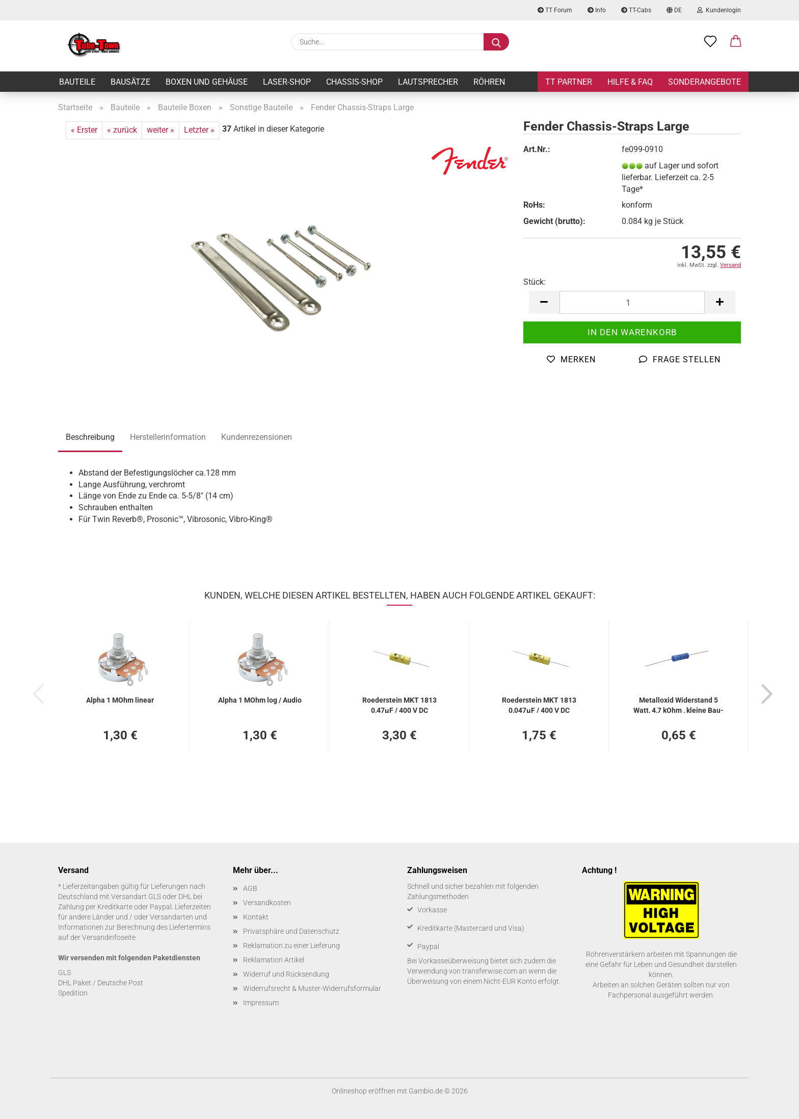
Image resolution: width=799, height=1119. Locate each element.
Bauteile (77, 82)
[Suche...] (496, 42)
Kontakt (256, 917)
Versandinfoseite (109, 937)
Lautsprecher (428, 82)
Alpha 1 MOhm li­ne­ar (120, 700)
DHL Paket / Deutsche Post (100, 983)
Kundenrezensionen (256, 437)
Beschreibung (90, 437)
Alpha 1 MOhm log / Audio (260, 700)
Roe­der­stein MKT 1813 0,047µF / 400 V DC (539, 704)
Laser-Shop (287, 82)
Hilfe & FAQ (630, 82)
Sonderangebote (704, 82)
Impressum (261, 1003)
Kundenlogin (719, 10)
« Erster (84, 130)
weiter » (160, 130)
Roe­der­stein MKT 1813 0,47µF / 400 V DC (399, 704)
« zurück (122, 130)
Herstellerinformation (168, 437)
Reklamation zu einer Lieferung (291, 945)
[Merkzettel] (710, 41)
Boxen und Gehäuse (207, 82)
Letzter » (199, 130)
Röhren (489, 82)
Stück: (534, 282)
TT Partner (568, 82)
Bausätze (130, 82)
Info (597, 10)
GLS (64, 972)
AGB (250, 888)
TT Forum (555, 10)
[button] (736, 41)
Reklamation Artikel (273, 960)
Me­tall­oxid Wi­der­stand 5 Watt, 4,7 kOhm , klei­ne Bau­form (678, 704)
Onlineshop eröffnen (363, 1091)
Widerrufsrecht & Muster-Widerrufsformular (312, 988)
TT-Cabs (636, 10)
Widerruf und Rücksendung (286, 974)
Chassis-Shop (354, 82)
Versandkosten (267, 903)
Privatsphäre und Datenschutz (291, 931)
